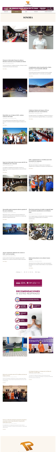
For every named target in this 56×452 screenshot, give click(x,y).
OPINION (36, 11)
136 (36, 272)
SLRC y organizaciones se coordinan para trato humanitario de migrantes (40, 160)
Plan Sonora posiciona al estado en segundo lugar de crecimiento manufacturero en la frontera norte (41, 211)
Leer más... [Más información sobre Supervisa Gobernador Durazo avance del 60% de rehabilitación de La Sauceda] (5, 172)
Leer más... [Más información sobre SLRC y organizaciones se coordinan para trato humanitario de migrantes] (31, 168)
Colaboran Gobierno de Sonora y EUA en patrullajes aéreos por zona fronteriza (39, 111)
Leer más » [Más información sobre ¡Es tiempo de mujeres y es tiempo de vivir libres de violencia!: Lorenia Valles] (30, 379)
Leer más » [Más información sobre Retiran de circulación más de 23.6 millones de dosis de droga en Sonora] (4, 382)
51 (26, 272)
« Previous (18, 272)
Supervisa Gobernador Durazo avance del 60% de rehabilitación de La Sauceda (15, 163)
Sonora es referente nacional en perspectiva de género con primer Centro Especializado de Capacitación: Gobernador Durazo (15, 421)
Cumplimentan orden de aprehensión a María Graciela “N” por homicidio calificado (40, 68)
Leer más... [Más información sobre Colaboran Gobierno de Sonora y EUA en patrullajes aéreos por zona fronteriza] (31, 119)
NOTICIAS (6, 11)
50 (24, 272)
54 (32, 272)
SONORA (16, 11)
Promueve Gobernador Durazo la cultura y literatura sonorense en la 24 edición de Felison (14, 60)
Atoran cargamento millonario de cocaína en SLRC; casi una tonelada (14, 253)
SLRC (26, 11)
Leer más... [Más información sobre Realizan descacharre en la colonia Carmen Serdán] (31, 268)
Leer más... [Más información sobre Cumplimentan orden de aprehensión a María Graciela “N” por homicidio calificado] (31, 76)
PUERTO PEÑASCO (48, 11)
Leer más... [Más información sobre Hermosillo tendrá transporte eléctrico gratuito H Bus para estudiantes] (5, 219)
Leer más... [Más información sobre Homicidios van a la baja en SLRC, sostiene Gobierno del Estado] (5, 125)
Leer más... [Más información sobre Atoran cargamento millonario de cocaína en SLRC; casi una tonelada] (5, 261)
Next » (39, 272)
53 (30, 272)
